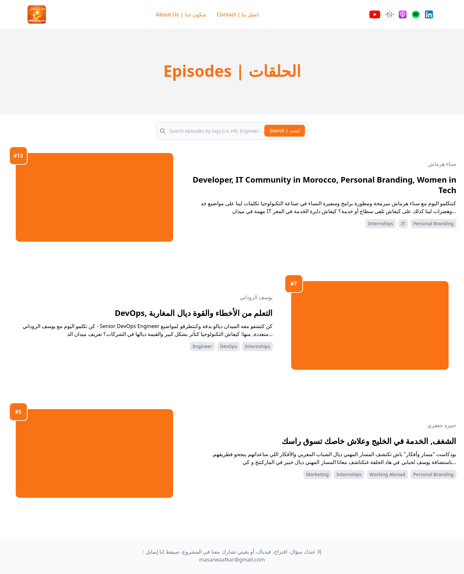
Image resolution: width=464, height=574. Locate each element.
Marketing (317, 474)
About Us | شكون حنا (181, 14)
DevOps (228, 346)
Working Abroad (387, 474)
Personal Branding (433, 223)
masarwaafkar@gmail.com (232, 559)
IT (403, 223)
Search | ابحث (284, 130)
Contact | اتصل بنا (238, 14)
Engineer (202, 346)
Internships (380, 223)
